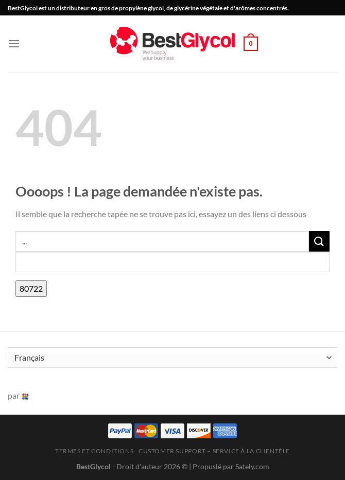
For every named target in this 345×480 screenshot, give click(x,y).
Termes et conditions (94, 451)
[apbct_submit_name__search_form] (31, 288)
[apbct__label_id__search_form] (172, 262)
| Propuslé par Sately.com (229, 466)
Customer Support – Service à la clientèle (214, 451)
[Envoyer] (319, 241)
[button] (14, 43)
